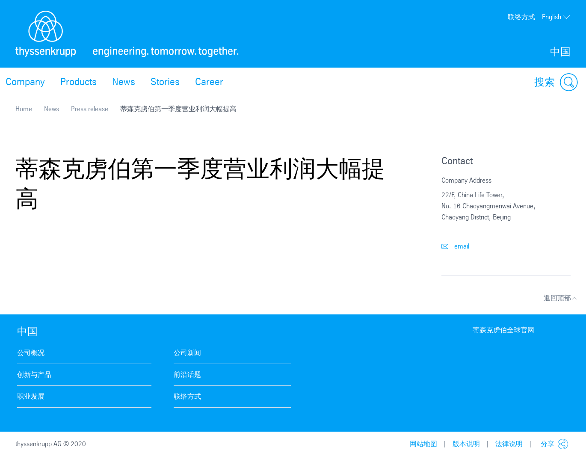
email (455, 246)
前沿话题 (187, 374)
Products (78, 82)
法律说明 (509, 444)
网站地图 (423, 444)
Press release (89, 109)
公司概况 (30, 353)
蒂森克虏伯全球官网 (503, 330)
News (123, 82)
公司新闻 (187, 353)
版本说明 (466, 444)
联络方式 (521, 17)
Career (209, 82)
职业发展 (30, 396)
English (556, 17)
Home (23, 109)
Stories (165, 82)
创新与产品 (34, 374)
